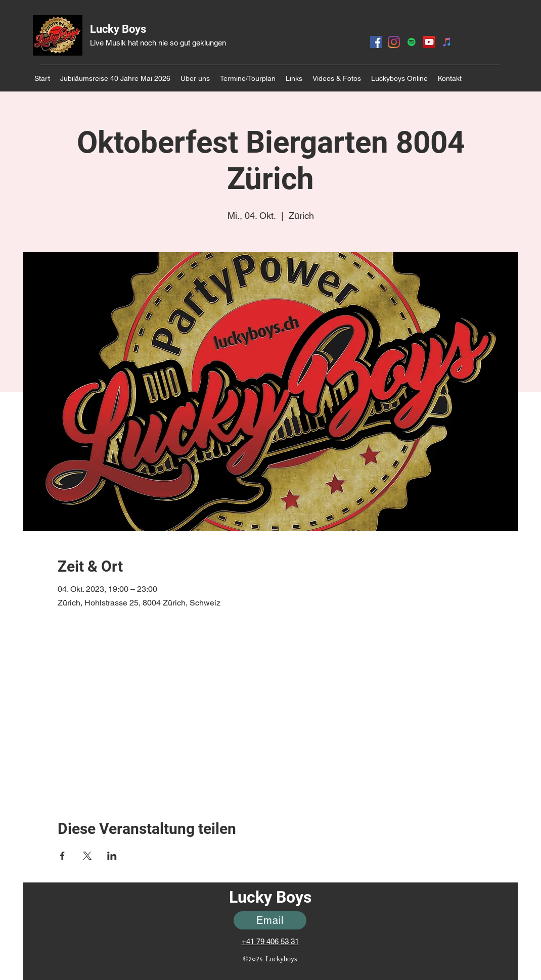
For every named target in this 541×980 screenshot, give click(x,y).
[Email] (270, 920)
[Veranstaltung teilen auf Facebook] (62, 856)
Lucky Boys (118, 29)
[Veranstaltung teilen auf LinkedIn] (112, 856)
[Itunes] (447, 42)
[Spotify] (411, 42)
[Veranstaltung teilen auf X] (87, 856)
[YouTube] (429, 42)
